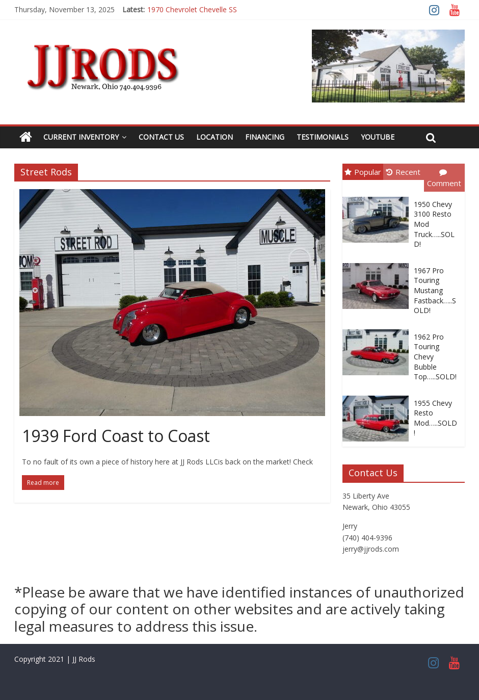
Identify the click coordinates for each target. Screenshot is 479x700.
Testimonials (323, 137)
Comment (444, 178)
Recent (403, 172)
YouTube (377, 137)
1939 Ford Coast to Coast (116, 436)
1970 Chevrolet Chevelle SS (192, 9)
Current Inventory (81, 137)
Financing (264, 137)
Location (214, 137)
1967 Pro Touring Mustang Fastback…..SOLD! (435, 290)
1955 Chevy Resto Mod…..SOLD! (435, 418)
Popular (362, 172)
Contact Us (161, 137)
